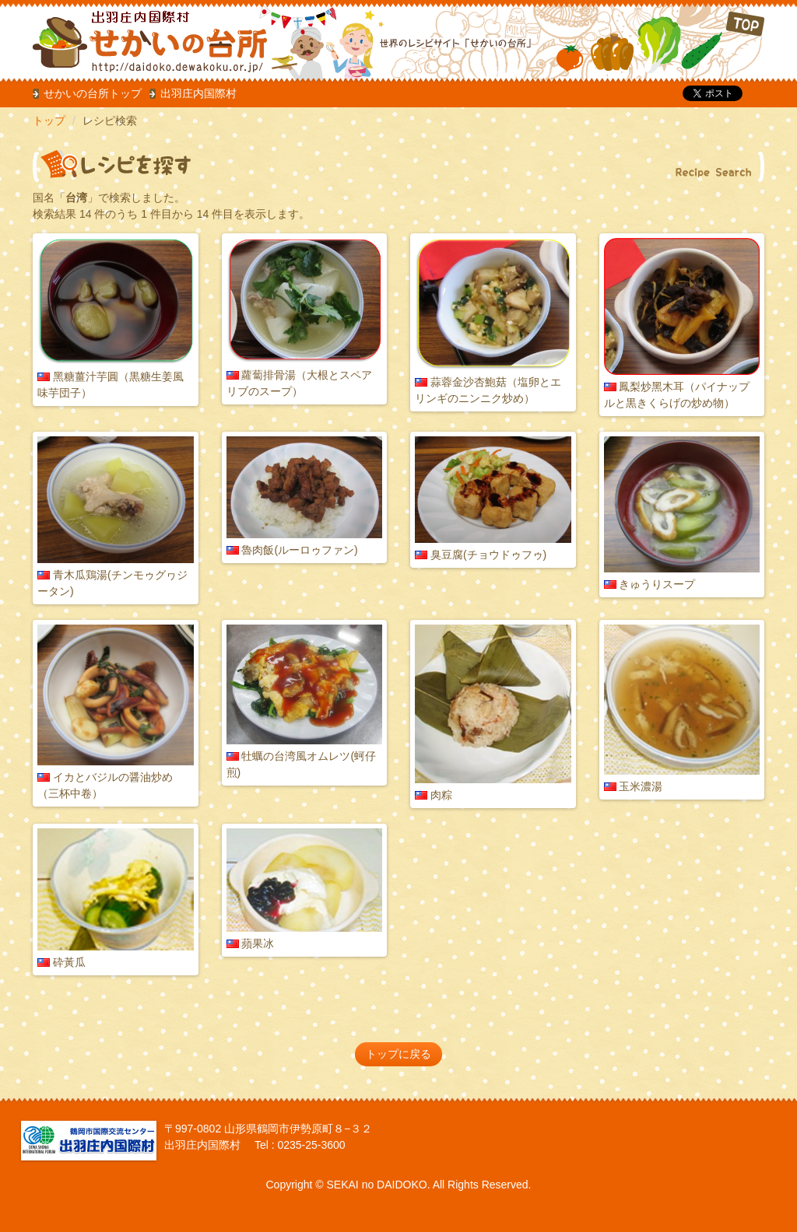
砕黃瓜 (69, 962)
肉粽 (441, 795)
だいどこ (136, 39)
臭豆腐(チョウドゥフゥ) (488, 554)
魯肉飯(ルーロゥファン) (299, 550)
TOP (660, 42)
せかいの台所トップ (93, 93)
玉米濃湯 (640, 786)
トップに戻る (398, 1054)
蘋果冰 (257, 943)
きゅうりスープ (657, 584)
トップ (49, 120)
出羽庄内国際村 (198, 93)
